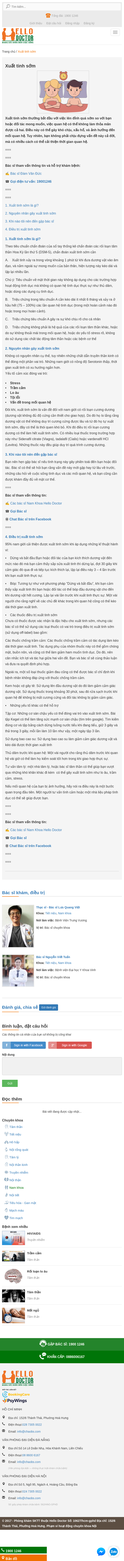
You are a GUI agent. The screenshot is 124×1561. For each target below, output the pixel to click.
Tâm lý (11, 1157)
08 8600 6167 (31, 1455)
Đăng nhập (72, 23)
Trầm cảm (34, 1253)
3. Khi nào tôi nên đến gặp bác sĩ (29, 221)
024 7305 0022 (32, 1491)
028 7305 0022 (32, 1424)
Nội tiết (11, 1194)
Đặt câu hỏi (53, 23)
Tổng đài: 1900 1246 (62, 15)
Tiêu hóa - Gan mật (20, 1202)
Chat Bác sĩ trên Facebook (30, 519)
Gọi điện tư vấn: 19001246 (30, 181)
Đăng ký (89, 23)
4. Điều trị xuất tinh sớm (23, 229)
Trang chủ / (10, 51)
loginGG (70, 1045)
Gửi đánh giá (48, 1007)
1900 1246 (10, 1550)
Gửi (9, 1083)
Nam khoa (64, 913)
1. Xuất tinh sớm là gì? (21, 205)
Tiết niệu (50, 913)
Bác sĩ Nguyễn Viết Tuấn (53, 957)
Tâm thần (13, 1126)
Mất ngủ (33, 1310)
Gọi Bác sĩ (18, 511)
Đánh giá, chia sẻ (20, 1007)
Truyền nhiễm (16, 1172)
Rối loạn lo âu (37, 1271)
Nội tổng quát (16, 1149)
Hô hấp (11, 1141)
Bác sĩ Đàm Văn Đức (26, 173)
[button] (101, 1552)
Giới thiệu (36, 23)
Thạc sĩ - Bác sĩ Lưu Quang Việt (58, 907)
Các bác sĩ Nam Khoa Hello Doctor (36, 503)
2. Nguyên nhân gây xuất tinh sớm (30, 213)
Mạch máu (14, 1210)
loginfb (24, 1045)
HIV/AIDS (34, 1233)
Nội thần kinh (16, 1164)
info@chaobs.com (29, 1431)
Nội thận (12, 1179)
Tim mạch (13, 1217)
